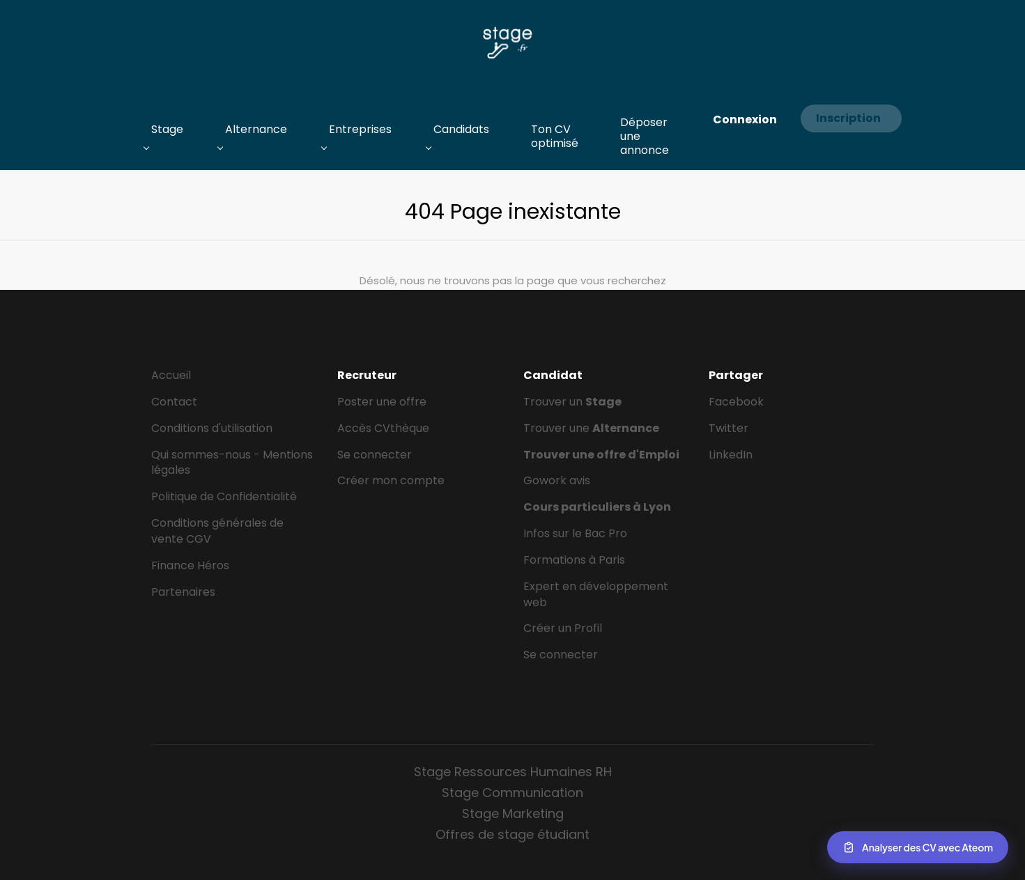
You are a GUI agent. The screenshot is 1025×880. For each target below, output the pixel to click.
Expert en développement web (595, 594)
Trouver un (572, 402)
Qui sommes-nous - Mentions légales (232, 463)
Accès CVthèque (383, 428)
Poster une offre (381, 402)
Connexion (745, 119)
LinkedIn (731, 455)
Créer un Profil (562, 628)
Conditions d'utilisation (211, 428)
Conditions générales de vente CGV (217, 531)
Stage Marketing (513, 813)
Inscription (848, 118)
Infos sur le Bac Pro (575, 533)
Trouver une (591, 428)
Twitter (728, 428)
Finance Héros (190, 565)
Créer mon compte (391, 480)
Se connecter (374, 455)
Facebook (736, 402)
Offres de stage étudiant (512, 834)
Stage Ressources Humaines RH (513, 771)
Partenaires (183, 592)
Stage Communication (512, 792)
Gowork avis (556, 480)
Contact (174, 402)
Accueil (171, 375)
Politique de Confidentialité (224, 496)
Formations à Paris (574, 560)
